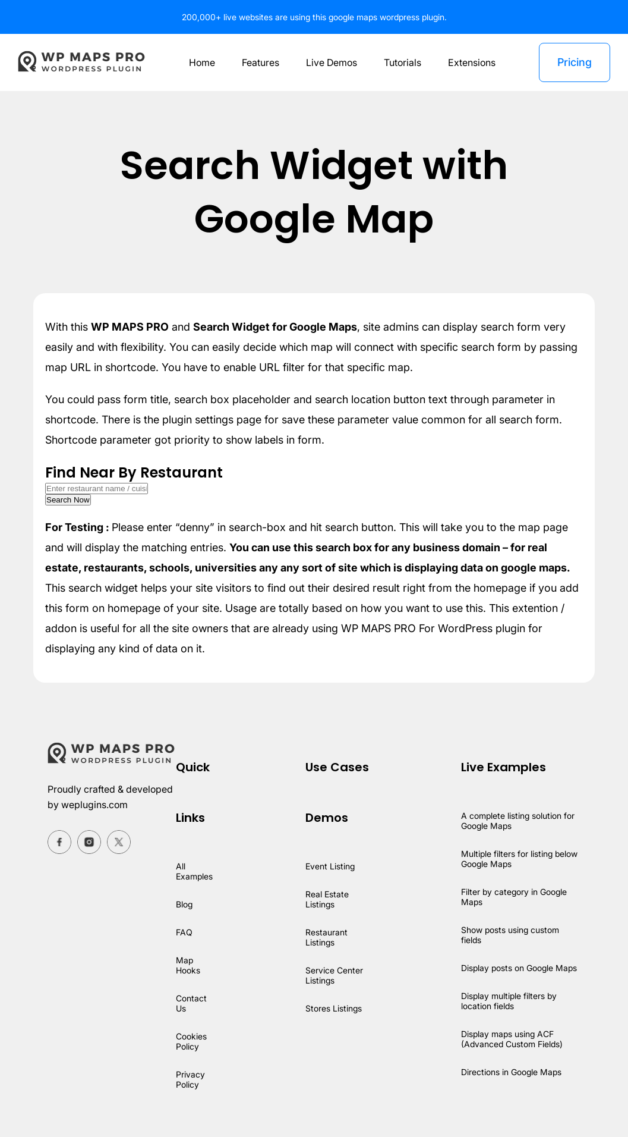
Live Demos (330, 62)
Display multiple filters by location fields (508, 1001)
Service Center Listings (334, 975)
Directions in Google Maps (511, 1072)
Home (198, 62)
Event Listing (330, 866)
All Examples (195, 871)
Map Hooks (188, 965)
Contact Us (191, 1003)
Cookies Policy (192, 1041)
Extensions (473, 62)
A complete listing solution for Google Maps (517, 821)
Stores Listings (333, 1008)
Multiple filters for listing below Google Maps (519, 859)
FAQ (184, 932)
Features (257, 62)
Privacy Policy (190, 1079)
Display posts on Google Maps (519, 968)
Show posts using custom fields (509, 935)
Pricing (574, 62)
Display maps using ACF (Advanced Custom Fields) (511, 1039)
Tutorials (402, 62)
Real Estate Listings (326, 899)
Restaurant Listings (326, 937)
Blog (185, 904)
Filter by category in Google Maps (513, 897)
